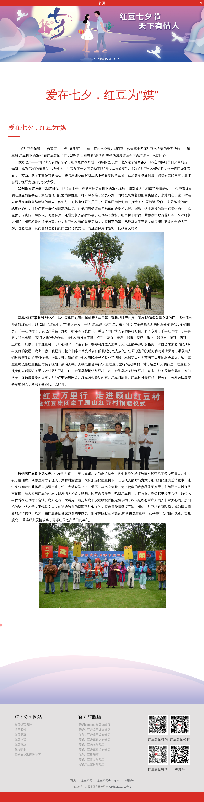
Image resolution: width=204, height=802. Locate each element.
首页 (73, 780)
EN (200, 3)
